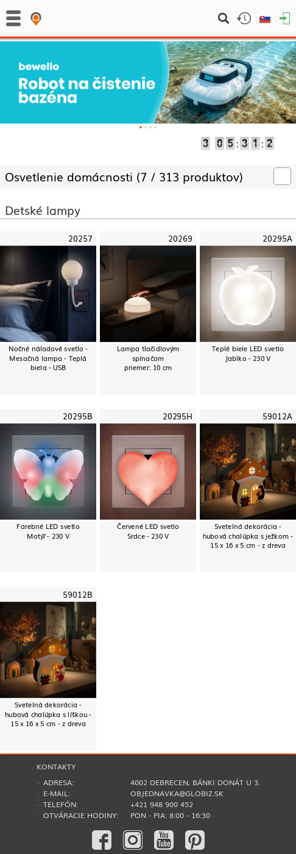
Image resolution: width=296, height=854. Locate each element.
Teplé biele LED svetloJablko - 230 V (248, 353)
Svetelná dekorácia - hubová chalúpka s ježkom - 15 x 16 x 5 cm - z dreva (248, 536)
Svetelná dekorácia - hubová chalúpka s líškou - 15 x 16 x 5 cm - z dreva (48, 714)
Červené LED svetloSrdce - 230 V (148, 531)
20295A (277, 238)
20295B (77, 416)
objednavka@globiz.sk (177, 793)
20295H (177, 416)
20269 (180, 238)
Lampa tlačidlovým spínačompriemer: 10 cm (148, 358)
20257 (80, 238)
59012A (277, 416)
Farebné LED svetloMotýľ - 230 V (47, 531)
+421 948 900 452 (161, 804)
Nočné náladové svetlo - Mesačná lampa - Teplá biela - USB (48, 358)
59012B (77, 594)
